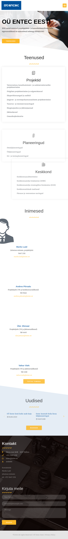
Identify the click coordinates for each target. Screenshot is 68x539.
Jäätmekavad (8, 112)
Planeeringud (33, 171)
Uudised (33, 410)
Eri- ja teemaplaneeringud (17, 184)
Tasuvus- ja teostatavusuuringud (16, 104)
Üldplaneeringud (14, 180)
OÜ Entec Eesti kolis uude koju (19, 431)
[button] (65, 5)
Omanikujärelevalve (11, 116)
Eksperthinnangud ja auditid (14, 96)
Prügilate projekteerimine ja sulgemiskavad (20, 91)
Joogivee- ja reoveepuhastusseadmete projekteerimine (24, 100)
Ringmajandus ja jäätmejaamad (16, 108)
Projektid (29, 80)
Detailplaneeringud (15, 176)
